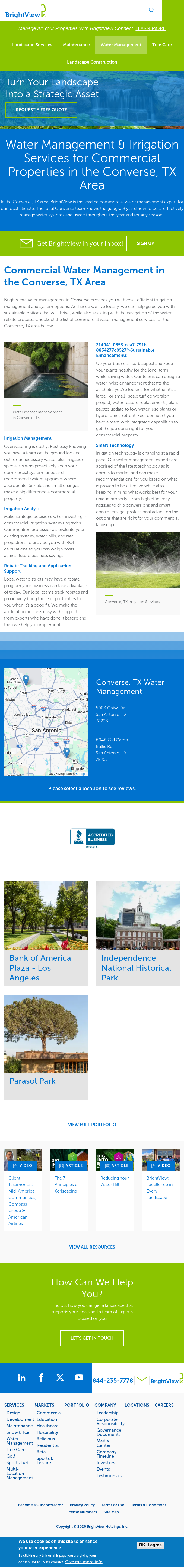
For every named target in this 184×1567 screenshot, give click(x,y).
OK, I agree (150, 1545)
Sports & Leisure (45, 1460)
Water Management (121, 44)
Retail (42, 1451)
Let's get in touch (92, 1338)
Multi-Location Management (18, 1473)
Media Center (104, 1443)
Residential (48, 1445)
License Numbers (81, 1512)
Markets (44, 1405)
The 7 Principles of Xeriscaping (67, 1184)
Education (47, 1419)
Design (13, 1412)
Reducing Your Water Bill (114, 1181)
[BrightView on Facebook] (42, 1378)
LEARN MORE (150, 28)
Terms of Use (112, 1505)
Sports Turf (17, 1462)
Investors (106, 1462)
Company (105, 1405)
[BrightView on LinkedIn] (21, 1378)
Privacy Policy (82, 1505)
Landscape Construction (92, 62)
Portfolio (76, 1405)
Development (18, 1419)
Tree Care (162, 44)
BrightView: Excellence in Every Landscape (160, 1187)
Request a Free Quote (41, 109)
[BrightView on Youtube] (83, 1378)
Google (81, 774)
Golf (11, 1456)
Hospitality (47, 1432)
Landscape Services (32, 44)
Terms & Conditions (148, 1505)
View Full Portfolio (92, 1125)
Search (151, 10)
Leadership (108, 1412)
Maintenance (76, 44)
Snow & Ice (18, 1432)
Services (14, 1405)
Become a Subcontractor (40, 1505)
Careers (164, 1405)
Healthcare (48, 1425)
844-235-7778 (113, 1380)
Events (103, 1469)
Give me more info (84, 1562)
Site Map (111, 1512)
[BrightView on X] (63, 1378)
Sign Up (145, 243)
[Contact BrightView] (142, 1380)
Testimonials (108, 1475)
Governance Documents (108, 1432)
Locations (137, 1405)
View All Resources (92, 1247)
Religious (46, 1438)
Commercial (48, 1412)
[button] (66, 752)
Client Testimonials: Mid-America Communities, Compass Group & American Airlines (22, 1200)
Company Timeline (106, 1453)
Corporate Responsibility (108, 1421)
